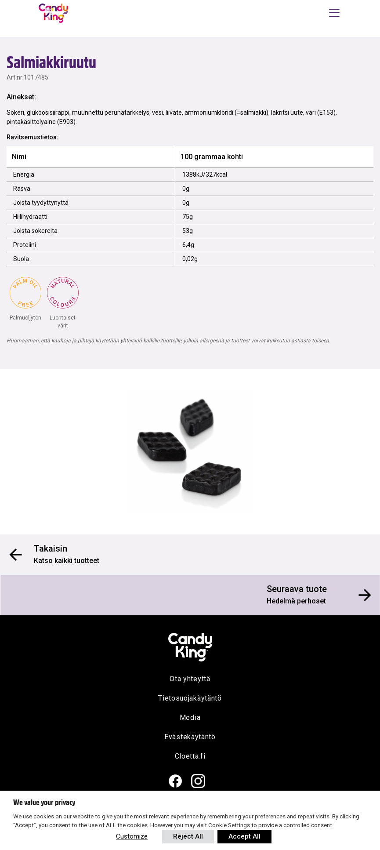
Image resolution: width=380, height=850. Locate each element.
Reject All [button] (188, 836)
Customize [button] (132, 836)
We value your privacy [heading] (44, 802)
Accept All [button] (244, 836)
